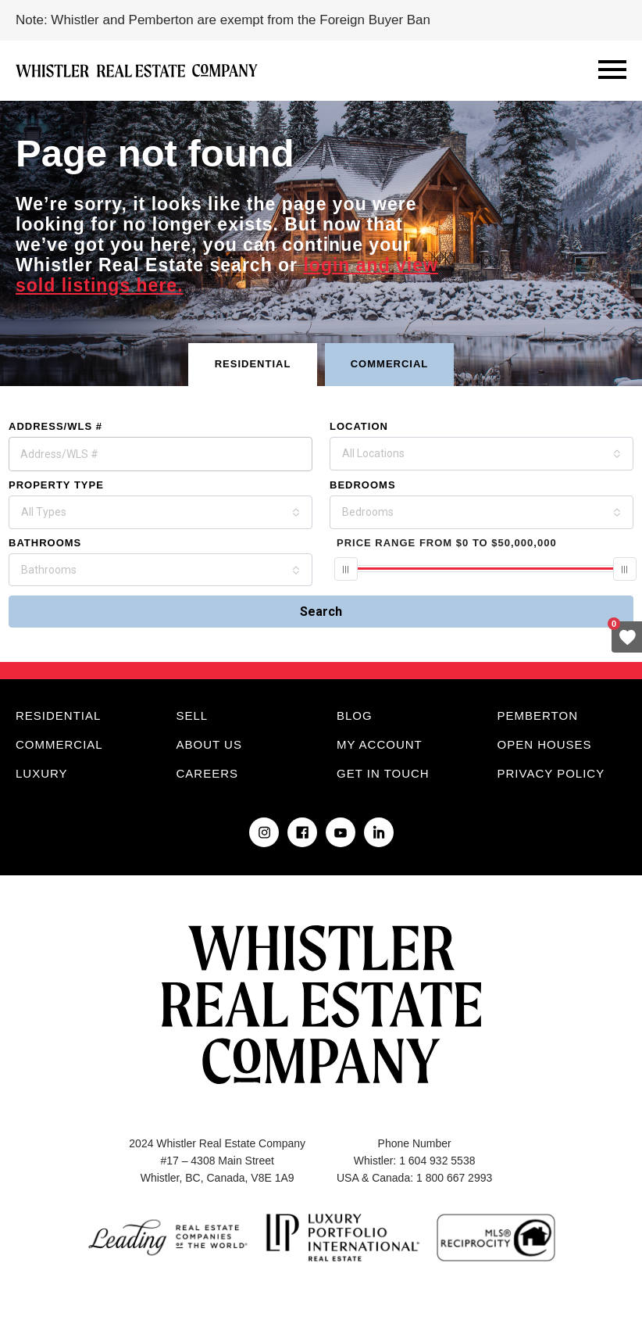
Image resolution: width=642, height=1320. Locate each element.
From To (447, 543)
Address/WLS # (55, 426)
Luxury (42, 773)
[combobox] (481, 453)
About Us (209, 744)
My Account (380, 744)
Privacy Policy (551, 773)
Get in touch (383, 773)
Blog (355, 715)
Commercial (59, 744)
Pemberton (538, 715)
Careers (208, 773)
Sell (193, 715)
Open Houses (545, 744)
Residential (58, 715)
